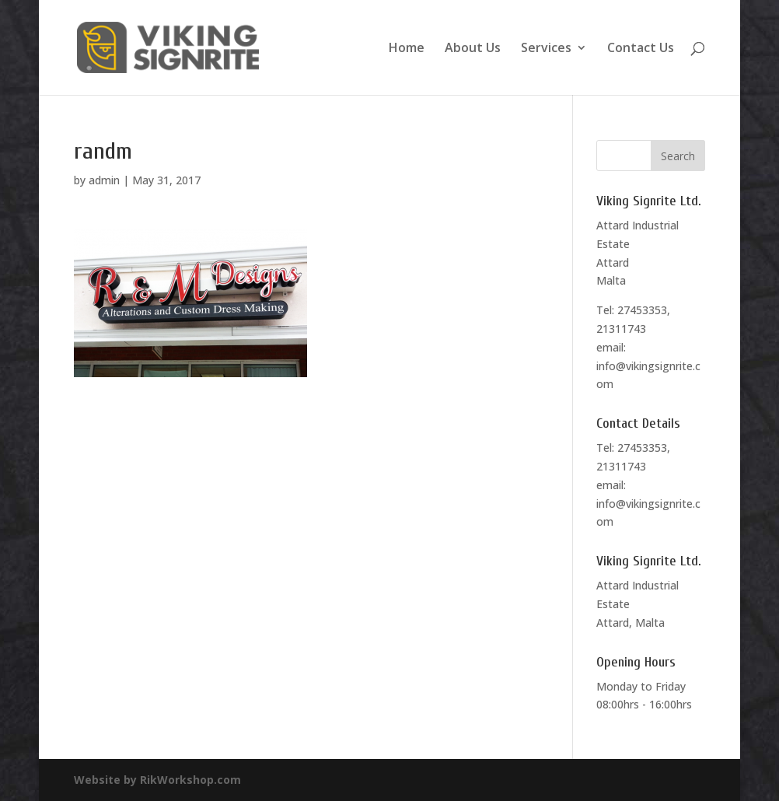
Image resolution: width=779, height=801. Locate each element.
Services (546, 49)
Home (406, 49)
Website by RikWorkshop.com (157, 779)
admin (104, 180)
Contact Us (640, 49)
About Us (473, 49)
